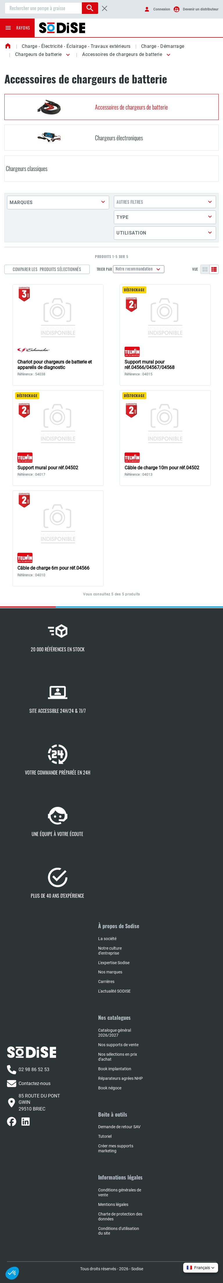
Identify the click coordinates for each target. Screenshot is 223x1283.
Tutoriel (105, 1136)
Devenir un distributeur (200, 9)
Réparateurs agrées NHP (120, 1078)
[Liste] (214, 269)
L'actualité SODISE (114, 991)
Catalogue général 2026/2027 (114, 1032)
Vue (195, 269)
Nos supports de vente (118, 1044)
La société (107, 938)
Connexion (161, 9)
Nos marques (110, 972)
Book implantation (114, 1068)
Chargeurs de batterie (38, 54)
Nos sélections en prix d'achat (117, 1057)
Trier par (104, 269)
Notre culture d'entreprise (110, 950)
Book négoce (109, 1088)
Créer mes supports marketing (115, 1148)
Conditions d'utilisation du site (118, 1231)
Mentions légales (113, 1204)
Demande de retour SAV (119, 1126)
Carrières (106, 981)
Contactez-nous (29, 1083)
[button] (67, 55)
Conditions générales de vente (119, 1192)
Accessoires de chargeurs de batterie (122, 54)
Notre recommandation (135, 269)
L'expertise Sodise (114, 962)
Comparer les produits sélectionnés (47, 269)
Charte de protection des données (120, 1216)
